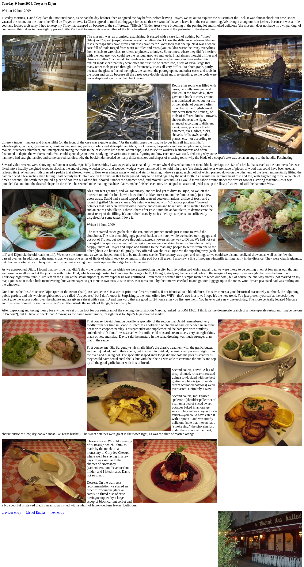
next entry (57, 512)
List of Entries (36, 512)
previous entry (11, 512)
